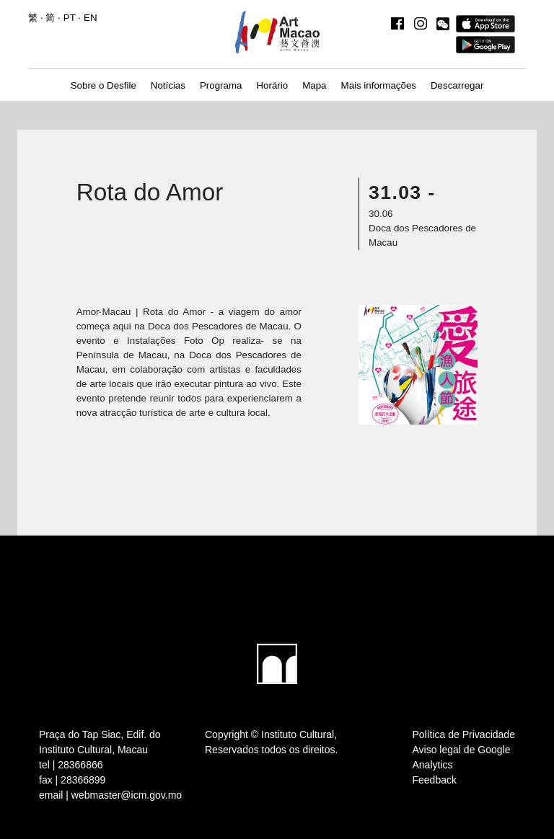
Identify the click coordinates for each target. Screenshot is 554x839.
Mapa (314, 85)
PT (69, 17)
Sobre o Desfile (103, 85)
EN (90, 17)
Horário (272, 85)
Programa (221, 85)
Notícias (168, 85)
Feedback (435, 780)
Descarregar (457, 85)
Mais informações (378, 85)
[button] (443, 23)
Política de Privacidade (464, 734)
